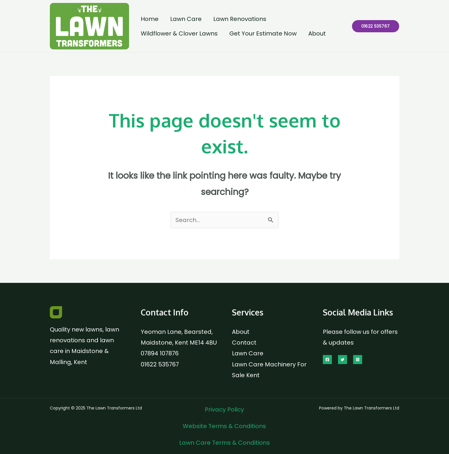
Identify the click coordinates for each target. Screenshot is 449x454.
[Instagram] (357, 359)
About (317, 33)
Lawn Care (186, 19)
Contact (244, 342)
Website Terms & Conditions (224, 426)
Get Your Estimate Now (263, 33)
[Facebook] (327, 359)
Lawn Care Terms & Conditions (224, 443)
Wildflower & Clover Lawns (179, 33)
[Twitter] (342, 359)
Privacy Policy (224, 409)
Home (150, 19)
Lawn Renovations (239, 19)
